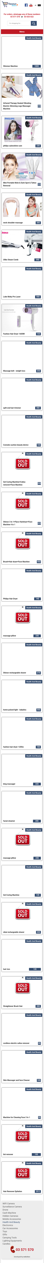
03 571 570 (25, 1250)
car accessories (10, 1228)
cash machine (9, 1213)
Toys (5, 1231)
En (39, 5)
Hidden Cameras (10, 1216)
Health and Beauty (11, 1222)
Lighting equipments (12, 1240)
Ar (35, 5)
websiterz (26, 1257)
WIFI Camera (9, 1203)
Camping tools (10, 1237)
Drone (5, 1209)
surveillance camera (12, 1206)
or (22, 17)
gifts (5, 1234)
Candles (6, 1244)
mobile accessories (12, 1219)
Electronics (8, 1225)
